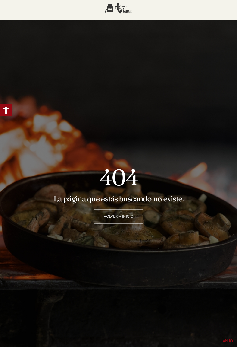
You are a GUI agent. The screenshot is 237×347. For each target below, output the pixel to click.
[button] (6, 110)
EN (225, 340)
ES (231, 340)
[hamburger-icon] (10, 10)
